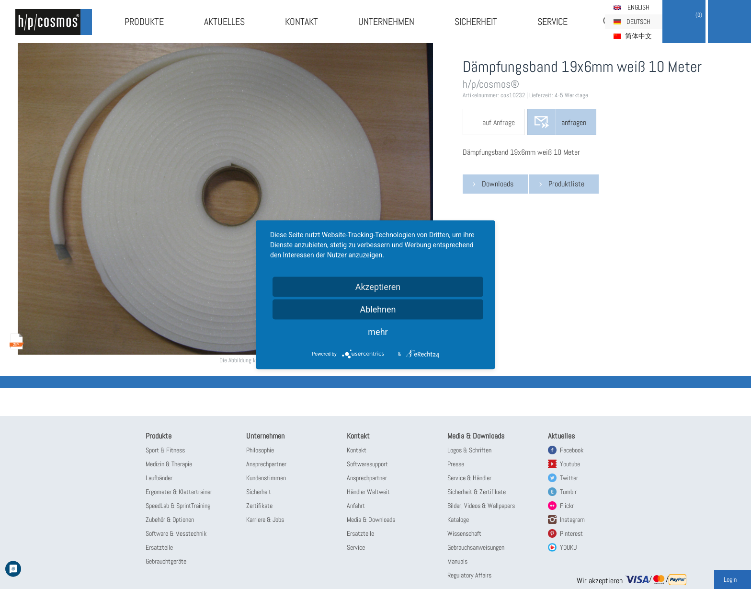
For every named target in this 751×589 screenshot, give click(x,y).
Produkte (144, 21)
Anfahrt (356, 505)
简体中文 (638, 36)
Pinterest (571, 533)
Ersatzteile (159, 547)
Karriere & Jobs (265, 519)
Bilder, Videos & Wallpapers (481, 505)
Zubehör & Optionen (170, 519)
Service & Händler (469, 478)
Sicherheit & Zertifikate (476, 491)
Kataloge (458, 519)
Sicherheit (476, 21)
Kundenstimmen (266, 478)
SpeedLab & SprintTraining (178, 505)
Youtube (570, 464)
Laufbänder (159, 478)
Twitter (569, 478)
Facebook (571, 450)
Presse (455, 464)
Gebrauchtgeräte (166, 561)
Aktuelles (224, 21)
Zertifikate (259, 505)
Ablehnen (378, 309)
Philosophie (260, 450)
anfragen (573, 122)
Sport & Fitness (165, 450)
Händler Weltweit (368, 491)
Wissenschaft (464, 533)
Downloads (497, 184)
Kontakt (301, 21)
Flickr (567, 505)
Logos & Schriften (469, 450)
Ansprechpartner (266, 464)
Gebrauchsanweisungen (475, 547)
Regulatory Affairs (469, 575)
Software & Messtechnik (176, 533)
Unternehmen (386, 21)
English (638, 7)
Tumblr (568, 491)
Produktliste (566, 184)
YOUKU (568, 547)
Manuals (457, 561)
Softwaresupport (367, 464)
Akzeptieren (378, 286)
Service (552, 21)
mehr (377, 331)
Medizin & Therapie (169, 464)
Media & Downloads (371, 519)
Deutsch (638, 21)
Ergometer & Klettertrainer (179, 491)
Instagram (572, 519)
